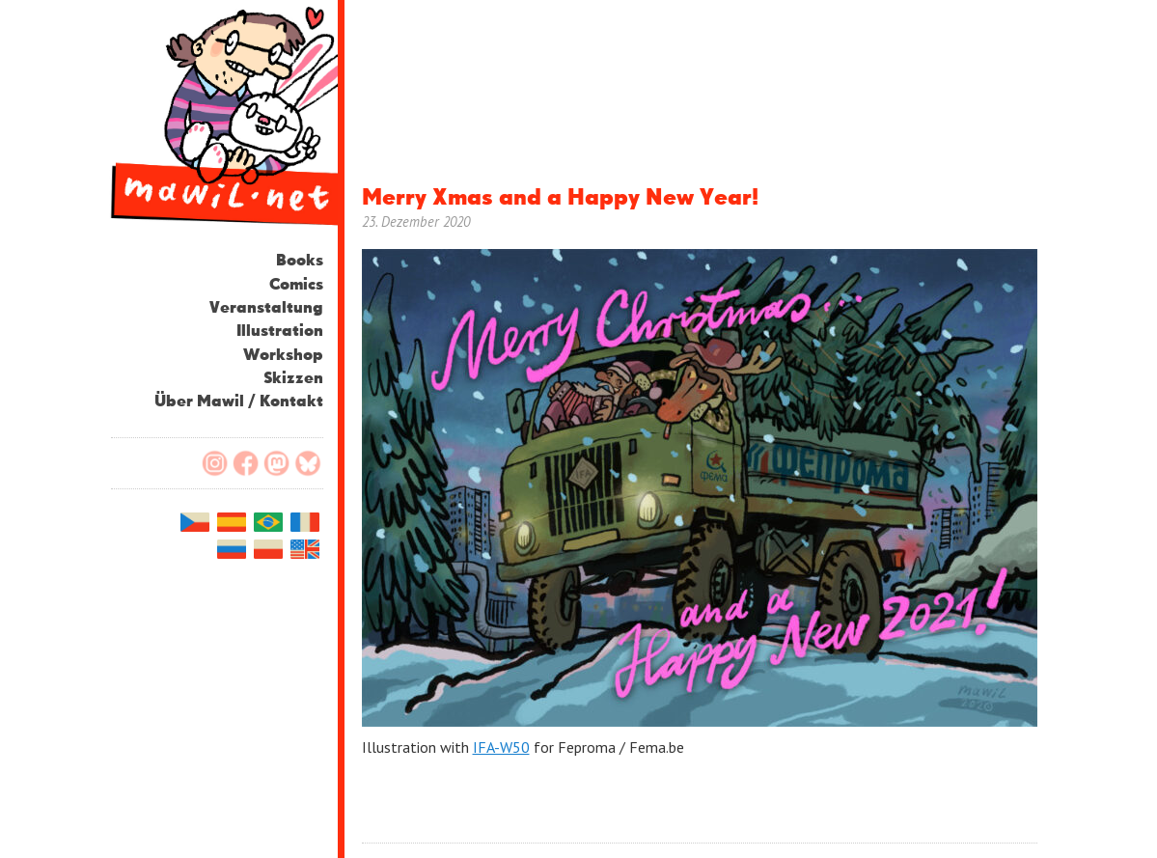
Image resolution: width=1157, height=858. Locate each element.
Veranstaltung (266, 308)
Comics (296, 285)
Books (299, 261)
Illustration (279, 331)
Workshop (283, 355)
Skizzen (293, 379)
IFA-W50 (501, 747)
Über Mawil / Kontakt (238, 402)
